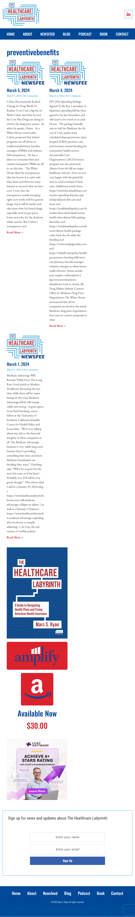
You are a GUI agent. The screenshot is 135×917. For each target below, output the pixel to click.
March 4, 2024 (60, 90)
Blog (66, 34)
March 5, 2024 (18, 90)
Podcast (85, 34)
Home (11, 34)
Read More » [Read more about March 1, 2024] (15, 537)
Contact (122, 34)
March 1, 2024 (18, 364)
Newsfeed (47, 34)
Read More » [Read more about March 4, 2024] (57, 326)
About (27, 34)
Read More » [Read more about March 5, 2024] (15, 232)
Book (104, 34)
